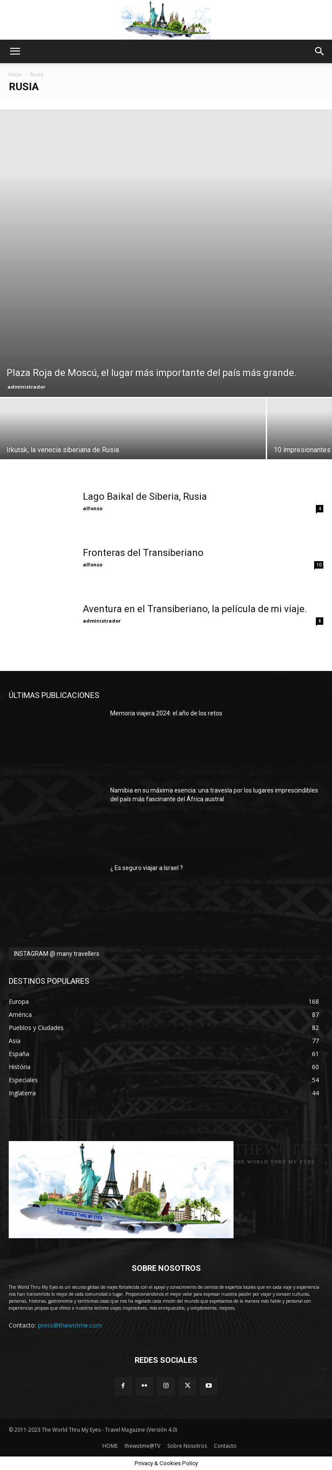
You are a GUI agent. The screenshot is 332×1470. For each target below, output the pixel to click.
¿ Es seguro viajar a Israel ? (146, 867)
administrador (26, 386)
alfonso (92, 508)
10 (319, 565)
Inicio (15, 74)
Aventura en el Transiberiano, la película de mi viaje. (195, 608)
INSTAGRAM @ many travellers (56, 953)
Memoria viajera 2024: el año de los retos (166, 713)
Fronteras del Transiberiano (143, 552)
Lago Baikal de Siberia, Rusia (145, 496)
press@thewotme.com (70, 1325)
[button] (15, 51)
